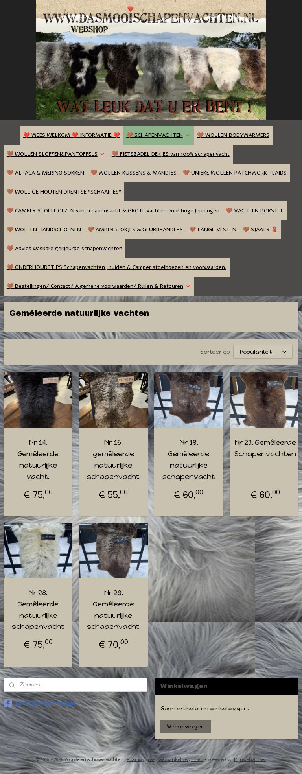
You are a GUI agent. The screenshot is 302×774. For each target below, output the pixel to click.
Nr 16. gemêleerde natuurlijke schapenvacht (113, 459)
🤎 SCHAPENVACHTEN (158, 135)
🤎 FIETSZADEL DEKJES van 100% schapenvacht (171, 154)
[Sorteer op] (263, 351)
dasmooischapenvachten (39, 703)
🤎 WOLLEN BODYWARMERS (233, 135)
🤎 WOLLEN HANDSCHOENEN (44, 229)
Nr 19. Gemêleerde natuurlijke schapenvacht (188, 459)
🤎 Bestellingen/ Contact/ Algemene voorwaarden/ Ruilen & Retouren (99, 286)
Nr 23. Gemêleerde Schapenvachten (265, 448)
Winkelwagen (186, 726)
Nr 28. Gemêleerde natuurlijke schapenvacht (38, 609)
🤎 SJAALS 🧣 (260, 229)
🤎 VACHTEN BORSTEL (255, 210)
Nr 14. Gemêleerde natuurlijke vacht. (38, 459)
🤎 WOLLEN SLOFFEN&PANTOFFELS (56, 154)
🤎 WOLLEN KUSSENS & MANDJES (133, 173)
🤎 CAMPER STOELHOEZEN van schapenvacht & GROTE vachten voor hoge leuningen (113, 210)
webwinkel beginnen (180, 759)
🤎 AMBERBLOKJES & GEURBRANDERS (135, 229)
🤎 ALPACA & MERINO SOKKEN (45, 173)
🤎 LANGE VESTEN (212, 229)
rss (151, 759)
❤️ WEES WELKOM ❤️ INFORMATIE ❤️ (71, 135)
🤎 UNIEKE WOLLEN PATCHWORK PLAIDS (235, 173)
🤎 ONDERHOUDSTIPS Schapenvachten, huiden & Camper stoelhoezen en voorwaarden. (116, 267)
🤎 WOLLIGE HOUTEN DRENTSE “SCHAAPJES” (64, 191)
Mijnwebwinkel (250, 759)
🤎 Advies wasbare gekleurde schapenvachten (64, 248)
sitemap (135, 759)
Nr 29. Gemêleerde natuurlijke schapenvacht (113, 609)
